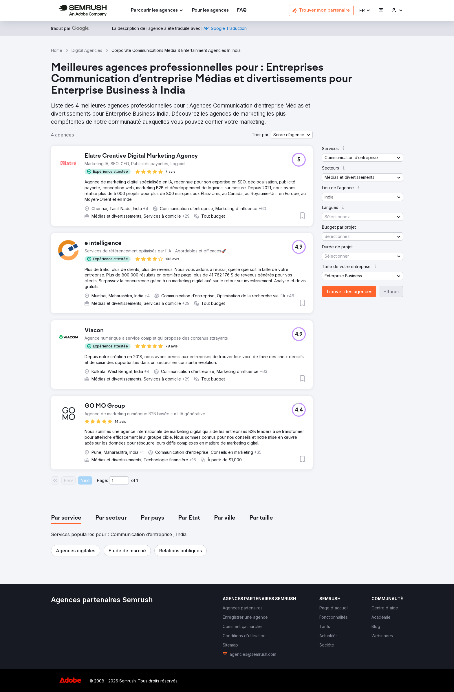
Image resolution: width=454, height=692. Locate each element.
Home (56, 50)
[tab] (66, 518)
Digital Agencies (87, 50)
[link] (210, 10)
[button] (365, 11)
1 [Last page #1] (137, 480)
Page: (102, 480)
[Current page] (119, 480)
